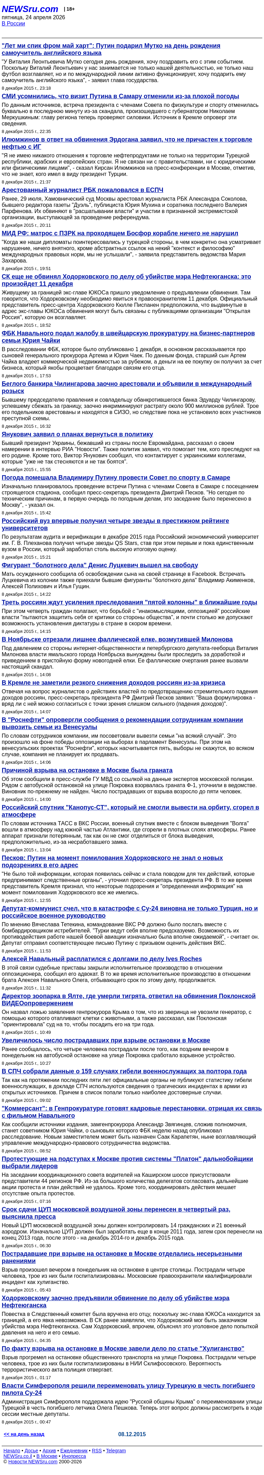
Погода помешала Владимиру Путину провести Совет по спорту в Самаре (116, 477)
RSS (97, 1450)
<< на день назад (24, 1434)
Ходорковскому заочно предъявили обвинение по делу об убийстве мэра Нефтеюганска (116, 1302)
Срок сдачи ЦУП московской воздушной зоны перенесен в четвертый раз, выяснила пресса (116, 1213)
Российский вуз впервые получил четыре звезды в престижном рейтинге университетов (115, 524)
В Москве (46, 1456)
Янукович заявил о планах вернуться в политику (77, 434)
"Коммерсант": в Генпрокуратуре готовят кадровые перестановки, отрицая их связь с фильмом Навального (132, 1112)
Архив (49, 1450)
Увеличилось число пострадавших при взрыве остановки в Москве (106, 1040)
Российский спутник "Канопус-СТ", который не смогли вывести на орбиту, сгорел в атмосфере (130, 811)
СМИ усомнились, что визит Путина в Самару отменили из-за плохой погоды (120, 96)
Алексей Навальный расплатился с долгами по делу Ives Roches (102, 959)
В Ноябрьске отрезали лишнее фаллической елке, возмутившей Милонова (117, 639)
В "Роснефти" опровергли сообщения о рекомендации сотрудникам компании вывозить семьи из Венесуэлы (122, 723)
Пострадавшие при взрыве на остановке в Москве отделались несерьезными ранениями (122, 1257)
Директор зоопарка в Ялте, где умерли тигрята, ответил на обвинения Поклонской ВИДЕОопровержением (129, 1000)
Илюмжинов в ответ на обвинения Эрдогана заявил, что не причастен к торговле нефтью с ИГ (127, 143)
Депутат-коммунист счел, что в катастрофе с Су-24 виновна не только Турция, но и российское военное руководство (130, 912)
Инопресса (74, 1456)
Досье (31, 1450)
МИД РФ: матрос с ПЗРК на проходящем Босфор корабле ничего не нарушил (120, 233)
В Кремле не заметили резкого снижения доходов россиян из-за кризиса (113, 682)
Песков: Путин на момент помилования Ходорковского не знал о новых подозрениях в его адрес (112, 861)
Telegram (116, 1450)
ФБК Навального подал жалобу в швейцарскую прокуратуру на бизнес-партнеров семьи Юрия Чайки (128, 337)
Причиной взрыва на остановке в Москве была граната (87, 770)
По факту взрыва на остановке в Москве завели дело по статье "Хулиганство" (123, 1348)
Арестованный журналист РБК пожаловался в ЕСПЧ (82, 190)
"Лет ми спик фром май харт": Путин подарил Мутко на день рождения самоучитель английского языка (111, 49)
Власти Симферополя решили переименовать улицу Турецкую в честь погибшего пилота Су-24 (128, 1389)
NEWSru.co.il (17, 1456)
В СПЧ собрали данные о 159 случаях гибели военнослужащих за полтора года (124, 1071)
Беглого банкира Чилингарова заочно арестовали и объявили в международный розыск (127, 387)
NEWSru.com (30, 9)
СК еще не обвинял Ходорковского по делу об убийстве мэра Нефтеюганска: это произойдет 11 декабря (126, 280)
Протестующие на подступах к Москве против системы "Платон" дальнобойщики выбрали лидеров (127, 1162)
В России (13, 23)
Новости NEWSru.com (32, 1461)
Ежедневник (74, 1450)
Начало (11, 1450)
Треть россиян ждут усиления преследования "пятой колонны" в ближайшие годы (129, 602)
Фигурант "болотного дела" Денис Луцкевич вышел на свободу (100, 565)
